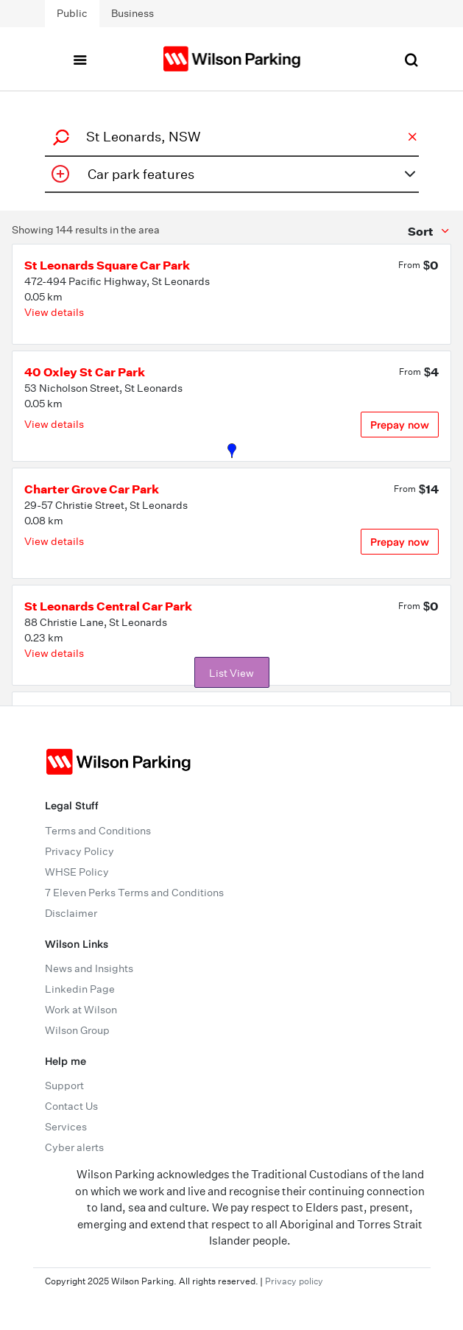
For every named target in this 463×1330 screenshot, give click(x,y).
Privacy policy (294, 1281)
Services (66, 1127)
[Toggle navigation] (79, 59)
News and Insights (89, 968)
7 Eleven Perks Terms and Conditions (134, 892)
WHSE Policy (77, 872)
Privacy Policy (79, 851)
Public (72, 13)
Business (132, 13)
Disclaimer (71, 913)
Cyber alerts (74, 1147)
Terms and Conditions (98, 831)
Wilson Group (77, 1030)
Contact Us (71, 1106)
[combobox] (230, 136)
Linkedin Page (80, 989)
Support (64, 1085)
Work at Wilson (81, 1010)
